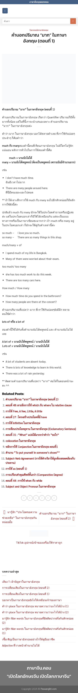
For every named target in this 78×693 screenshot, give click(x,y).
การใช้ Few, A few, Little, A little (24, 411)
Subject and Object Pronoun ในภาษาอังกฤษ (30, 486)
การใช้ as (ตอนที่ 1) (16, 468)
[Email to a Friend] (42, 498)
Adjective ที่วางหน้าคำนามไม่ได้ (20, 645)
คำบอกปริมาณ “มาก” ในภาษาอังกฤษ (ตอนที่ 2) (32, 399)
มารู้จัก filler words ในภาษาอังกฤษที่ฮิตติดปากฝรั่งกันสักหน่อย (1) (37, 631)
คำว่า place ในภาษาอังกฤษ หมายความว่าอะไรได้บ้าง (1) (35, 606)
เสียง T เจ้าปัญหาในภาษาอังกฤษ (21, 581)
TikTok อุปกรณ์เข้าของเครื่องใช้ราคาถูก (39, 542)
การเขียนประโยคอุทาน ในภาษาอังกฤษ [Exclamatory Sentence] (41, 429)
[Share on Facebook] (30, 498)
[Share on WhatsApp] (24, 498)
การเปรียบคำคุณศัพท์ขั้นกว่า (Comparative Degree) (34, 474)
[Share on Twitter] (36, 498)
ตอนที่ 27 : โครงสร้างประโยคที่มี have (26, 417)
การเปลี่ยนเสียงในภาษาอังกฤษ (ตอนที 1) (25, 593)
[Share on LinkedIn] (54, 498)
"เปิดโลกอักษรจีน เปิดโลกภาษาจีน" (39, 676)
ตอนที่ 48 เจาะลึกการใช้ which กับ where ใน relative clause (39, 405)
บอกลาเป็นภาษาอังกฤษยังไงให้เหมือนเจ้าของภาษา (32, 600)
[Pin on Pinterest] (48, 498)
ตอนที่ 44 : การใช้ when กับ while (24, 480)
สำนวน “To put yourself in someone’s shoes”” (33, 452)
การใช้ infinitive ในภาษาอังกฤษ (23, 423)
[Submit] (73, 21)
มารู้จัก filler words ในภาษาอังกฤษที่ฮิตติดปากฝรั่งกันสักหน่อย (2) (37, 620)
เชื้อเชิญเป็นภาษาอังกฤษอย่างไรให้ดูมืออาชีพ (28, 639)
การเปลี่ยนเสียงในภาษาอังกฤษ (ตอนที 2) (25, 587)
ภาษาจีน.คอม (39, 668)
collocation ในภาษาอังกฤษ (21, 440)
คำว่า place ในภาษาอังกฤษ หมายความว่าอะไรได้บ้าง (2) (35, 612)
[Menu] (5, 10)
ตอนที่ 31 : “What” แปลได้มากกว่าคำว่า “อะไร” (32, 434)
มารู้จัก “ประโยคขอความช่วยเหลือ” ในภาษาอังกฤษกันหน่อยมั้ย (19, 517)
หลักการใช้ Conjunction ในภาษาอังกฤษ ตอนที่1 (32, 446)
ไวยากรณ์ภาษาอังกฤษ (39, 30)
